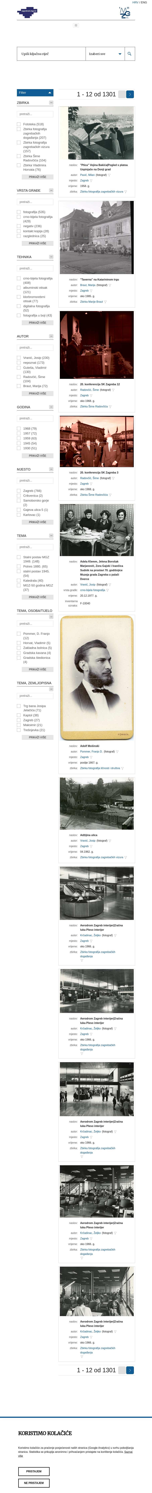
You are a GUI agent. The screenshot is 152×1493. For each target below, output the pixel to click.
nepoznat (33, 362)
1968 (30, 428)
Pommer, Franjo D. (91, 751)
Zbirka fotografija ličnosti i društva (100, 768)
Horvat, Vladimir (36, 643)
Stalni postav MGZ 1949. (36, 559)
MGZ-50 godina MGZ (38, 587)
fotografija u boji (37, 315)
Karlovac (31, 515)
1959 (30, 438)
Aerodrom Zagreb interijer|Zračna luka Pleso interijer (101, 927)
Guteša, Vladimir (35, 370)
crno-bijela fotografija (37, 219)
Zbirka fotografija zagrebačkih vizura (36, 147)
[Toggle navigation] (76, 25)
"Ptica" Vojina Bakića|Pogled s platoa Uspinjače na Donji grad (104, 167)
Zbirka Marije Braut (91, 301)
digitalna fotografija (36, 308)
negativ (32, 226)
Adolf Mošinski (89, 746)
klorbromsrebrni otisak (34, 299)
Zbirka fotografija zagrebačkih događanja (35, 133)
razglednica (34, 236)
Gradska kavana (37, 653)
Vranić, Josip (36, 358)
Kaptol (31, 715)
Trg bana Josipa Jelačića (34, 708)
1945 (30, 443)
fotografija (34, 212)
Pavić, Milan (87, 175)
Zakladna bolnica (37, 648)
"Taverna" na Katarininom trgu (99, 279)
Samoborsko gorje (36, 502)
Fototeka (33, 124)
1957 (30, 433)
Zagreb (32, 491)
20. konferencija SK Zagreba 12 (100, 384)
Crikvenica (33, 495)
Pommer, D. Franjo (36, 636)
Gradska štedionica (36, 660)
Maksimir (32, 725)
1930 (30, 448)
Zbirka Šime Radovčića (34, 158)
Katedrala (33, 580)
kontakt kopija (36, 231)
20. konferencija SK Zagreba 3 (99, 472)
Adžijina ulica (88, 835)
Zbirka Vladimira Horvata (34, 167)
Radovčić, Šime (34, 379)
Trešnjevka (34, 730)
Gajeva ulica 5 (35, 510)
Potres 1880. (35, 566)
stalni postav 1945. (36, 573)
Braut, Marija (35, 386)
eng (144, 2)
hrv (135, 2)
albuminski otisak (35, 290)
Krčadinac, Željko (90, 935)
